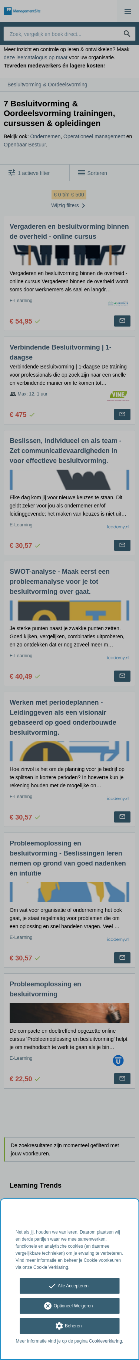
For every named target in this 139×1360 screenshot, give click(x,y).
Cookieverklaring (105, 1341)
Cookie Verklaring (50, 1267)
